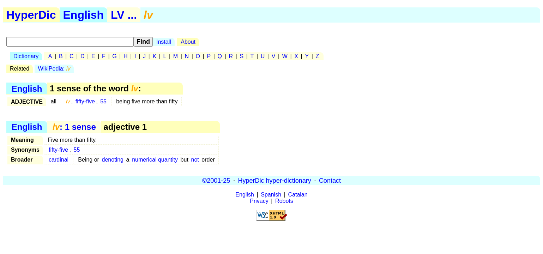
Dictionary (25, 56)
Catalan (298, 195)
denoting (112, 160)
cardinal (58, 160)
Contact (330, 180)
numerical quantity (155, 160)
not (195, 160)
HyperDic (31, 14)
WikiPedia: (54, 69)
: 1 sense (74, 127)
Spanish (271, 195)
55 (103, 101)
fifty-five (85, 101)
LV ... (124, 14)
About (188, 42)
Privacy (259, 201)
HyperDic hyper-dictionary (274, 180)
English (83, 14)
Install (163, 42)
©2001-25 (216, 180)
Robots (284, 201)
